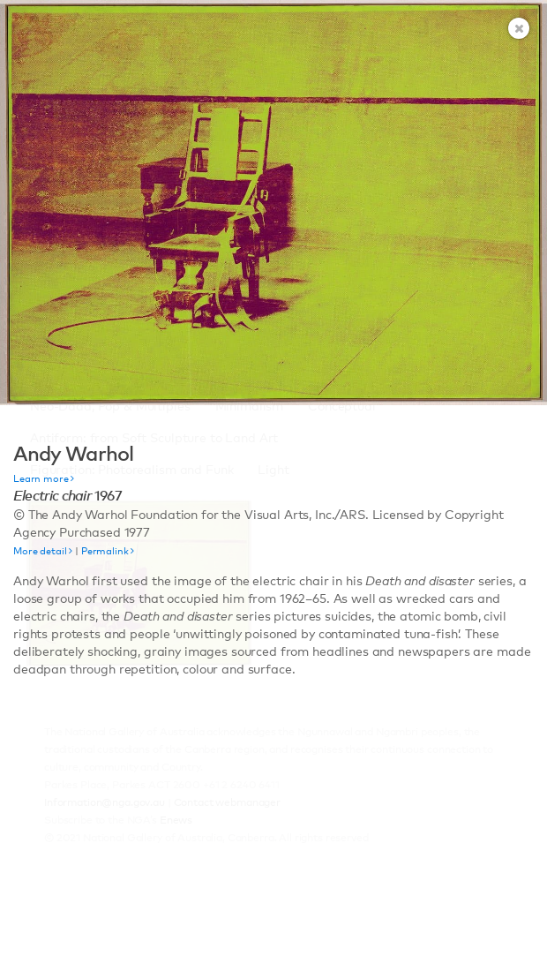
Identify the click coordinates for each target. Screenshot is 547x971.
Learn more (43, 479)
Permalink (107, 551)
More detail (42, 551)
